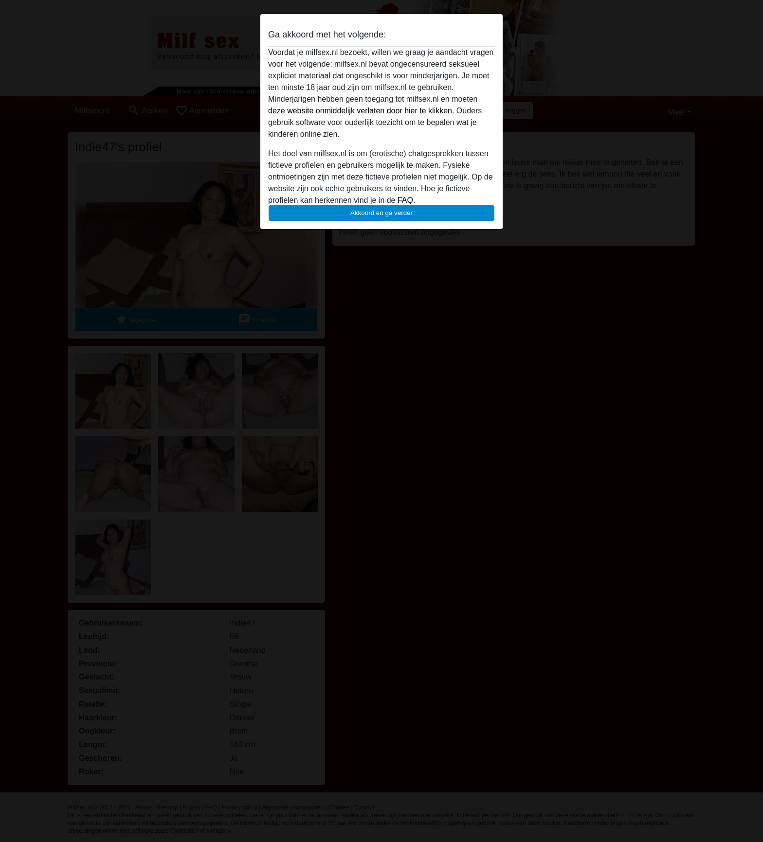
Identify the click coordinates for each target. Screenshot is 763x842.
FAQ (405, 200)
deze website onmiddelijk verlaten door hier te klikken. (361, 111)
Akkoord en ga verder (381, 212)
